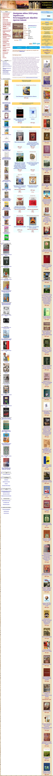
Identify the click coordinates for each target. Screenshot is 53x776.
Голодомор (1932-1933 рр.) (6, 485)
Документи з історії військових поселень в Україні (47, 743)
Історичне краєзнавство (47, 100)
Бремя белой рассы (46, 664)
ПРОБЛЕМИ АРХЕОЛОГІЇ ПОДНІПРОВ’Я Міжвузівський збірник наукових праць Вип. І (6, 158)
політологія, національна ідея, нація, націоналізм (7, 24)
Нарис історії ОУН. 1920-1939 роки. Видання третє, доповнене (20, 120)
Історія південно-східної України (47, 317)
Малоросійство (6, 173)
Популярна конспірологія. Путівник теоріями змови (6, 266)
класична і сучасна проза (7, 22)
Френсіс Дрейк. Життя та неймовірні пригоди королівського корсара (6, 339)
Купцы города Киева (46, 398)
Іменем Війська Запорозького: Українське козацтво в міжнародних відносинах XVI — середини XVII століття (47, 556)
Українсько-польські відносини (6, 495)
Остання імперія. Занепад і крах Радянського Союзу (6, 328)
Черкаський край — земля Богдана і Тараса (47, 574)
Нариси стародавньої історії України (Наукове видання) (47, 367)
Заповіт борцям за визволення (6, 134)
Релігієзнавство (5, 53)
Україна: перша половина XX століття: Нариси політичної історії (47, 265)
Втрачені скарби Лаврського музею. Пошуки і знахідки (6, 150)
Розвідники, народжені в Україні (47, 509)
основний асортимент (6, 13)
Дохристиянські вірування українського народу (32, 186)
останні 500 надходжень (6, 474)
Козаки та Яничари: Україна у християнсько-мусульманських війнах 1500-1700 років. (46, 219)
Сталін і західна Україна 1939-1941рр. (47, 650)
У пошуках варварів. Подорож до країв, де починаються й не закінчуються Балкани (6, 444)
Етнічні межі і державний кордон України (6, 127)
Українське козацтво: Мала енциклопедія (47, 114)
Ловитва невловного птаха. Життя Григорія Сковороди (6, 103)
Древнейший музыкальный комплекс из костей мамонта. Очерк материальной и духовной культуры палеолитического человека (46, 431)
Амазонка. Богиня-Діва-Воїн (20, 226)
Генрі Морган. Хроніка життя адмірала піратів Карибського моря (6, 190)
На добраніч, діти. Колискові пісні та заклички (33, 227)
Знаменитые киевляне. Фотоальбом (6, 394)
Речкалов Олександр (6, 504)
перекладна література (6, 47)
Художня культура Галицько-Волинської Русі (47, 524)
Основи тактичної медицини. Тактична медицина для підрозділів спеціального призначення (6, 217)
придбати (19, 47)
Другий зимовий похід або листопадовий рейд (47, 170)
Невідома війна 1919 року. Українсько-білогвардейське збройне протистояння (47, 332)
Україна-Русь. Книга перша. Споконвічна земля (46, 466)
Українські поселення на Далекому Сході (6, 456)
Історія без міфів (47, 710)
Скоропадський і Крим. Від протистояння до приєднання (6, 111)
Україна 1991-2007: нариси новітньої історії (46, 604)
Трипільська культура (6, 481)
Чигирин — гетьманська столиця (47, 236)
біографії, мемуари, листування (6, 42)
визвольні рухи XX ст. (6, 43)
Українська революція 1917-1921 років (31, 77)
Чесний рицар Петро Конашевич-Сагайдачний (47, 412)
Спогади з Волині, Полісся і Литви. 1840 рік (6, 315)
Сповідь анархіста (47, 141)
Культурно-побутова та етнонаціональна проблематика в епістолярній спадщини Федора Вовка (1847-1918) (6, 199)
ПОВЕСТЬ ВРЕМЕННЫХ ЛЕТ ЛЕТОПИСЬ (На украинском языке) (46, 450)
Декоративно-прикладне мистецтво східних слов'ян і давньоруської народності (47, 621)
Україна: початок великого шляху (47, 772)
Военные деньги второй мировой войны (6, 233)
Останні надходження (23, 9)
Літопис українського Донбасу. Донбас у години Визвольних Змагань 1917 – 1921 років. (6, 468)
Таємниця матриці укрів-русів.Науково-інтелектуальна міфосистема (47, 201)
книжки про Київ (5, 19)
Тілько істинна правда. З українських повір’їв (6, 406)
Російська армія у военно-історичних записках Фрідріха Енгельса (46, 70)
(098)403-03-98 (21, 51)
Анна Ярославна (6, 511)
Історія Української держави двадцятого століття (6, 119)
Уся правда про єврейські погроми (6, 142)
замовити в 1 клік (33, 47)
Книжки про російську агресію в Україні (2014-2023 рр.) (6, 491)
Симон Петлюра (6, 513)
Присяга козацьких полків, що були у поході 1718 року (6, 279)
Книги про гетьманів (6, 493)
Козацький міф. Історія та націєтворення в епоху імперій (47, 694)
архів (3, 56)
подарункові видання (6, 38)
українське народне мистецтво (6, 50)
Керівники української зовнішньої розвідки (47, 86)
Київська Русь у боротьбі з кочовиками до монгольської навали (47, 383)
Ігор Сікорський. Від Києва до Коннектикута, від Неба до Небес (20, 186)
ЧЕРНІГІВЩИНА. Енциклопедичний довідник (47, 678)
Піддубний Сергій (6, 502)
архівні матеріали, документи (6, 28)
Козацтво (6, 483)
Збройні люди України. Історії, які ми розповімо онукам (6, 94)
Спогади (32, 119)
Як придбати (38, 9)
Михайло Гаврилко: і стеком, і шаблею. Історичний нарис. (47, 589)
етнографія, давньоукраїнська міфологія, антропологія (7, 34)
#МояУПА (6, 372)
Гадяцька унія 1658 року (46, 495)
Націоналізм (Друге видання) (6, 225)
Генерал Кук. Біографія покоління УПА (6, 351)
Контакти (33, 9)
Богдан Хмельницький (6, 509)
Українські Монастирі (47, 280)
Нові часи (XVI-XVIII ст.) (6, 64)
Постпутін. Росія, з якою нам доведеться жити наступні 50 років (6, 418)
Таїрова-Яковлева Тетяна (6, 500)
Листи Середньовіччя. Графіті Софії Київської (6, 255)
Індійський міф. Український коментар (47, 250)
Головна (14, 9)
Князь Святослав (6, 86)
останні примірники (6, 14)
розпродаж (4, 48)
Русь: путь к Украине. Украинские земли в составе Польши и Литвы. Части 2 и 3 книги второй (33, 143)
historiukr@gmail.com (47, 50)
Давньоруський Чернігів (46, 758)
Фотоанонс (4, 57)
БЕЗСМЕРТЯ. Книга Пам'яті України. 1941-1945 (47, 185)
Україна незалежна (5, 72)
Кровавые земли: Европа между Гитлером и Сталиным (20, 207)
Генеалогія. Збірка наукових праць (47, 539)
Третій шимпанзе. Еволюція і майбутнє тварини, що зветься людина (6, 431)
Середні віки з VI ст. (6, 63)
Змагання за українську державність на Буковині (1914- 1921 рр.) (6, 181)
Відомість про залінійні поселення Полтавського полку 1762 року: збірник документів (6, 291)
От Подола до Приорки (6, 240)
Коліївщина (6, 479)
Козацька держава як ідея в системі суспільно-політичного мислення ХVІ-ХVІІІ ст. (47, 726)
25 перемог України (46, 128)
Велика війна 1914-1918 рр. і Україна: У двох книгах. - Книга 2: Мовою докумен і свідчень (46, 350)
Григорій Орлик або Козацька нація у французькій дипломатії (33, 164)
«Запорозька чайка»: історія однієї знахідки (47, 481)
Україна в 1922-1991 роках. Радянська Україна (7, 70)
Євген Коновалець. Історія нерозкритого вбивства (26, 96)
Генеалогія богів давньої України (47, 155)
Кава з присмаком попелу (20, 142)
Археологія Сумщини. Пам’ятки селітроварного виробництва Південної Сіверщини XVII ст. (6, 304)
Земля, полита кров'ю (47, 636)
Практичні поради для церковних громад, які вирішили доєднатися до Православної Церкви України (6, 208)
